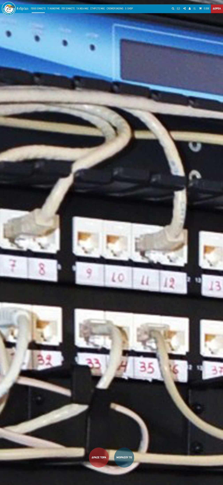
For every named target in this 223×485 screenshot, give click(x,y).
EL (195, 8)
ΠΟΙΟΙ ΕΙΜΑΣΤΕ (38, 8)
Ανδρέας (23, 8)
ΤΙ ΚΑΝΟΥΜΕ (53, 8)
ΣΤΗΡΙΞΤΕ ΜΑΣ (97, 8)
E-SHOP (129, 8)
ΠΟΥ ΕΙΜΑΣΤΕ (68, 8)
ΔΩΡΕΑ (217, 8)
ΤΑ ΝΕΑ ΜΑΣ (82, 8)
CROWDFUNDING (115, 8)
